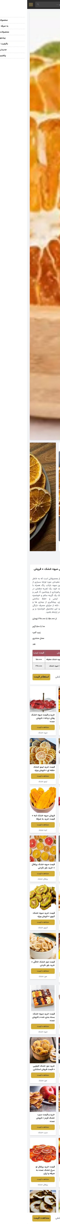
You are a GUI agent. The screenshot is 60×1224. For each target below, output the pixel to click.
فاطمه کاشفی (35, 677)
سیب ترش (44, 781)
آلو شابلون (44, 1031)
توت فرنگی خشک (44, 830)
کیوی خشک (15, 927)
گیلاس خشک (44, 1080)
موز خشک (16, 976)
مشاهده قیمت (44, 727)
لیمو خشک (15, 781)
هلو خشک (44, 979)
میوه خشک (44, 732)
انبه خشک (16, 830)
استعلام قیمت (14, 677)
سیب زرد (44, 927)
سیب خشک (44, 1132)
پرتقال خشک (16, 879)
